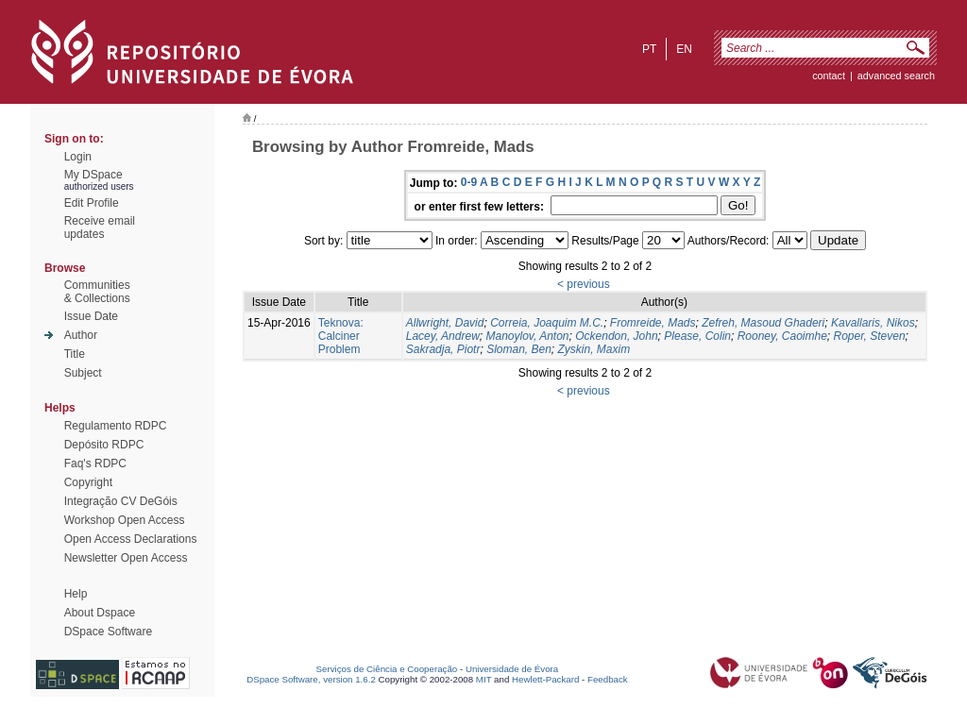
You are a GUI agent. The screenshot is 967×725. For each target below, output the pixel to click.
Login (78, 156)
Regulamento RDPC (115, 425)
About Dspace (99, 612)
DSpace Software (108, 631)
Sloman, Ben (518, 349)
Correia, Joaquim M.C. (546, 322)
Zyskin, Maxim (594, 349)
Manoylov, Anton (526, 336)
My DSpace (93, 174)
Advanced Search (896, 75)
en (684, 49)
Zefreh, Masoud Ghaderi (763, 322)
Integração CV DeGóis (121, 501)
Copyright (88, 482)
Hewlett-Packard (545, 679)
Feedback (607, 679)
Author (80, 335)
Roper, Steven (870, 336)
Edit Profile (91, 203)
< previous (583, 284)
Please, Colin (697, 336)
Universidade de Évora (512, 669)
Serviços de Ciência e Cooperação (387, 669)
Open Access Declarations (130, 539)
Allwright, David (445, 322)
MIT (484, 679)
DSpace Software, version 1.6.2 (311, 679)
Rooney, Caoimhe (782, 336)
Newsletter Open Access (126, 558)
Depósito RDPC (104, 444)
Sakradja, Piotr (443, 349)
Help (76, 593)
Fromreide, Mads (653, 322)
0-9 (469, 182)
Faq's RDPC (95, 463)
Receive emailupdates (99, 227)
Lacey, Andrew (443, 336)
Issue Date (91, 316)
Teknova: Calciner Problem (341, 336)
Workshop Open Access (124, 520)
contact (828, 75)
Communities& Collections (97, 291)
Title (74, 354)
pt (649, 49)
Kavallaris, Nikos (873, 322)
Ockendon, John (616, 336)
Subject (83, 372)
